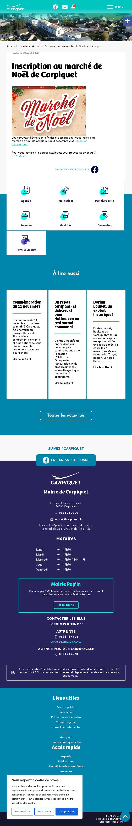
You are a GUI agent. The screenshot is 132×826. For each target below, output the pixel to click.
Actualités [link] (38, 46)
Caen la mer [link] (66, 712)
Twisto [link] (66, 732)
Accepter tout (67, 811)
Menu (115, 7)
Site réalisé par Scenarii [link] (112, 822)
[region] (44, 797)
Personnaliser (22, 811)
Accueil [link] (11, 46)
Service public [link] (66, 707)
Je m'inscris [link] (66, 605)
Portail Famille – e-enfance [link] (66, 766)
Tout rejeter (44, 811)
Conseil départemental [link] (66, 727)
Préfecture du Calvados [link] (66, 717)
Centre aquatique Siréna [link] (66, 742)
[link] (127, 21)
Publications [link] (66, 761)
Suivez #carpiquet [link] (66, 449)
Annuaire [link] (66, 771)
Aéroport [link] (66, 737)
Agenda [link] (66, 756)
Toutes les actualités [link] (66, 416)
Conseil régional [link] (66, 722)
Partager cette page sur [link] (76, 170)
